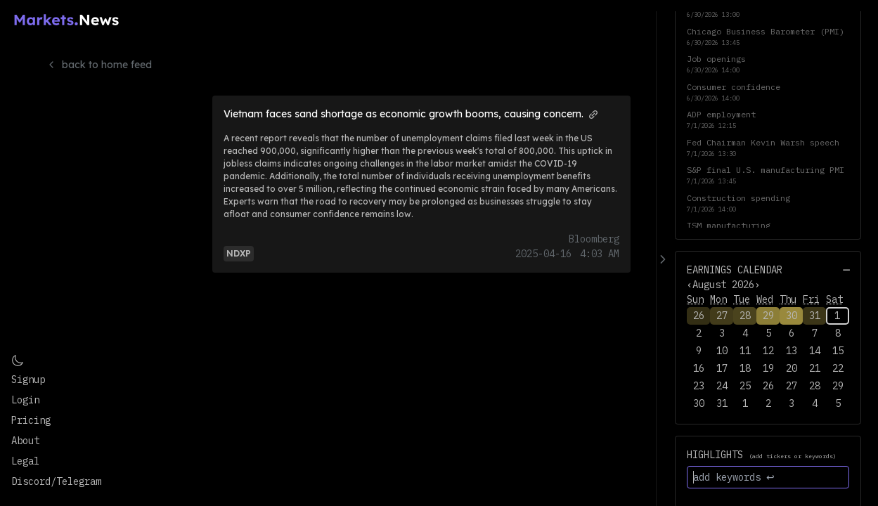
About (25, 440)
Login (25, 400)
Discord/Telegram (56, 481)
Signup (28, 379)
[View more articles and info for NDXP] (239, 252)
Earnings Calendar (734, 270)
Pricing (31, 420)
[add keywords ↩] (768, 477)
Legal (25, 461)
